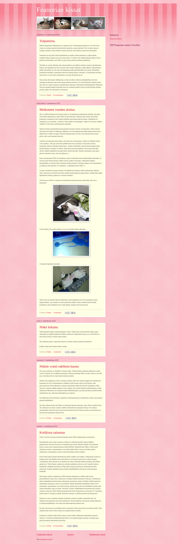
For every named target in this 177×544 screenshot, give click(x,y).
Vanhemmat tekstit (97, 534)
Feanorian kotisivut (116, 39)
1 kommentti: (57, 312)
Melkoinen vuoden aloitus (57, 109)
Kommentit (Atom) (47, 539)
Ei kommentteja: (58, 95)
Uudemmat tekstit (44, 534)
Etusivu (70, 534)
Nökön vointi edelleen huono (59, 366)
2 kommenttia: (58, 418)
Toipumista (47, 41)
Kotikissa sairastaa (52, 432)
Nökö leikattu (49, 327)
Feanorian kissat (59, 9)
